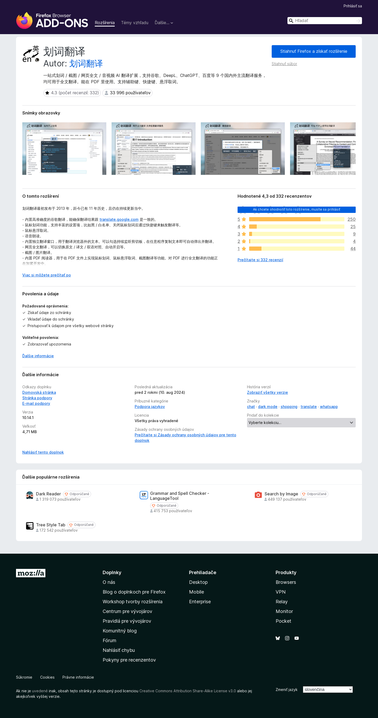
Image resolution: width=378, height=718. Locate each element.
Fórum (109, 640)
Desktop (198, 582)
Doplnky (112, 572)
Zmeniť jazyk (287, 689)
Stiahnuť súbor (284, 63)
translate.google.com (119, 219)
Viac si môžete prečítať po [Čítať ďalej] (46, 275)
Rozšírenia (105, 22)
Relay (282, 601)
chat (251, 406)
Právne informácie (78, 677)
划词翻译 (86, 63)
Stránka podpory (37, 398)
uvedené (40, 691)
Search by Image (281, 493)
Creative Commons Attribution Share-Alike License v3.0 (187, 691)
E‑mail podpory (36, 403)
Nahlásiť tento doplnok (43, 452)
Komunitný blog (120, 630)
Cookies (47, 677)
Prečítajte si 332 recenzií (260, 260)
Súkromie (24, 677)
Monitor (284, 611)
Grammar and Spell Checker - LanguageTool (179, 496)
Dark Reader (48, 493)
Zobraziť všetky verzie (267, 392)
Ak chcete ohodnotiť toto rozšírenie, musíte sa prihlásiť (296, 209)
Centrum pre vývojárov (127, 611)
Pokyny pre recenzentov (129, 660)
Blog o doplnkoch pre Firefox (134, 592)
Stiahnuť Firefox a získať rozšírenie (313, 51)
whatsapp (329, 406)
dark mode (267, 406)
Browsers (286, 582)
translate (309, 406)
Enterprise (200, 601)
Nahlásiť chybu (119, 650)
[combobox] (324, 20)
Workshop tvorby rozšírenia (132, 601)
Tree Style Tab (50, 524)
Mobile (196, 592)
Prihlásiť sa (353, 6)
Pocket (283, 621)
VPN (281, 592)
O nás (109, 582)
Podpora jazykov (150, 406)
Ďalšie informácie (38, 356)
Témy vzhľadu (134, 22)
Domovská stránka (39, 392)
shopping (289, 406)
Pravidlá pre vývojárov (127, 621)
